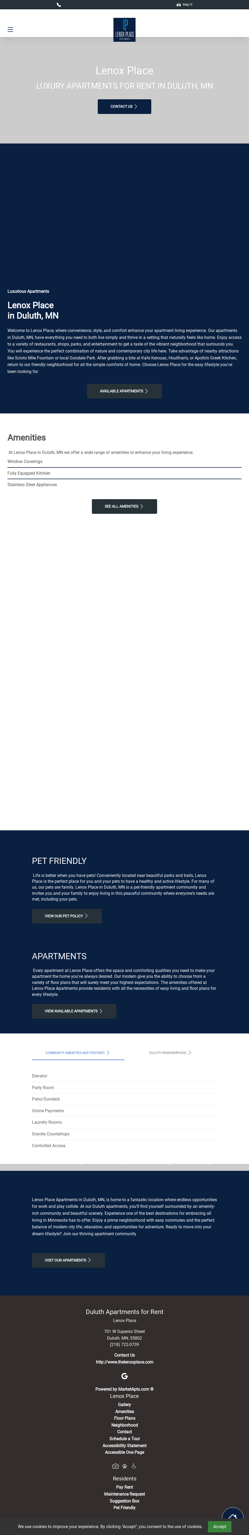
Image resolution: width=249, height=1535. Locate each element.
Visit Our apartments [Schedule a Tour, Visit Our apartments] (68, 1359)
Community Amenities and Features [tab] (78, 1052)
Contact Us (124, 106)
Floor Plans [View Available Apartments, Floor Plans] (124, 1518)
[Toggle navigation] (10, 29)
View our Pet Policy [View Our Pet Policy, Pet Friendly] (67, 915)
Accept (219, 1526)
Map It (184, 4)
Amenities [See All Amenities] (124, 1511)
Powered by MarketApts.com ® (124, 1489)
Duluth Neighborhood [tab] (171, 1052)
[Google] (124, 1475)
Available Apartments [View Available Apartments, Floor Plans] (124, 391)
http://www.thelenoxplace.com (124, 1461)
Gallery (124, 1504)
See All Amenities (124, 506)
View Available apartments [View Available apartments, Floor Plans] (74, 1011)
